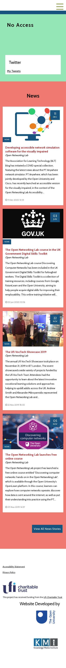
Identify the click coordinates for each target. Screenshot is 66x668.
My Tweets (14, 71)
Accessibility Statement (14, 566)
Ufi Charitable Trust (53, 597)
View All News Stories (47, 528)
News (6, 139)
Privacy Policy (9, 572)
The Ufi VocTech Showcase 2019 (25, 352)
